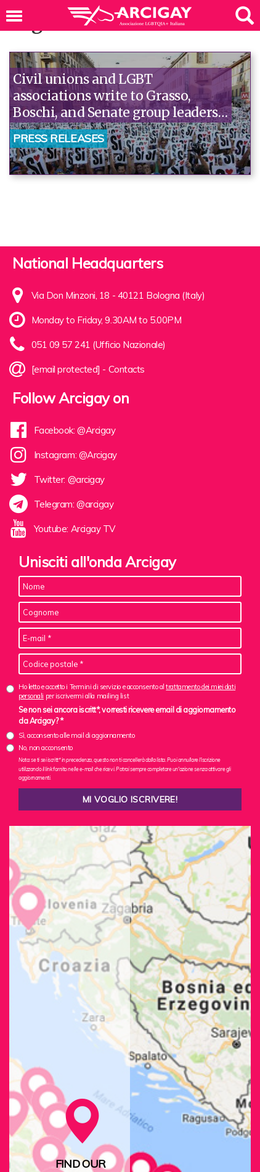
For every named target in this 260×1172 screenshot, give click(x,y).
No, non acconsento (45, 747)
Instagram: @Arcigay (75, 455)
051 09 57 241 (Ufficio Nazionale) (98, 344)
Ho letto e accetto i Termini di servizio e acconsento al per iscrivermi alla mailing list (126, 691)
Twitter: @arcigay (69, 479)
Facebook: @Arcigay (75, 430)
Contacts (126, 369)
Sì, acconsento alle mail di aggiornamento (76, 735)
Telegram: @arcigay (74, 504)
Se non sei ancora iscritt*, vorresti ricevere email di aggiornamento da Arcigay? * (126, 715)
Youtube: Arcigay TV (74, 529)
